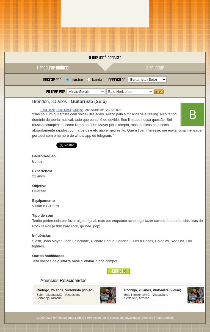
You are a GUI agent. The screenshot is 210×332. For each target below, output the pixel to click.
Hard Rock (47, 109)
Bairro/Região (44, 156)
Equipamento (43, 201)
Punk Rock (63, 109)
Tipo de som (42, 215)
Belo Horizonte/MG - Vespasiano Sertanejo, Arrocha (76, 295)
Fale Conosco (165, 317)
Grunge (78, 109)
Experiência (42, 171)
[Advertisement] (105, 13)
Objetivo (39, 186)
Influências (41, 235)
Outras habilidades (48, 256)
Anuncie (147, 317)
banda (97, 79)
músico (77, 79)
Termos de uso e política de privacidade (113, 317)
